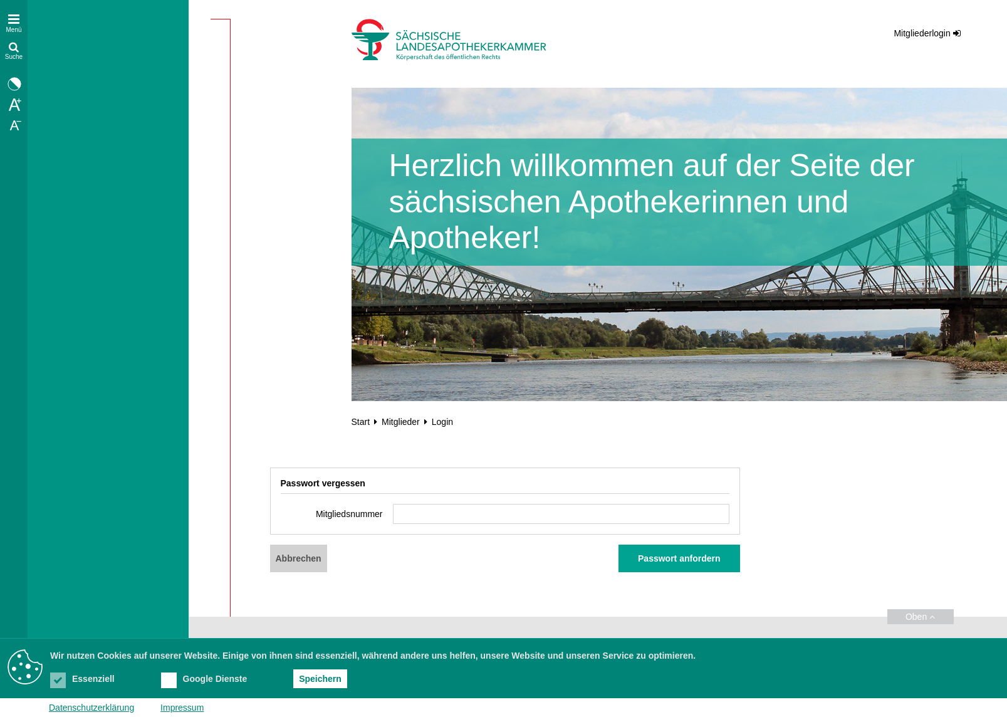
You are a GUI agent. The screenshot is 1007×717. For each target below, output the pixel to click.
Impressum (182, 708)
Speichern (320, 679)
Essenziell (82, 679)
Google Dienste (204, 679)
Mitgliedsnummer (349, 514)
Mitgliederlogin (922, 33)
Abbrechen (298, 558)
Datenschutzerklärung (91, 708)
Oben (920, 617)
